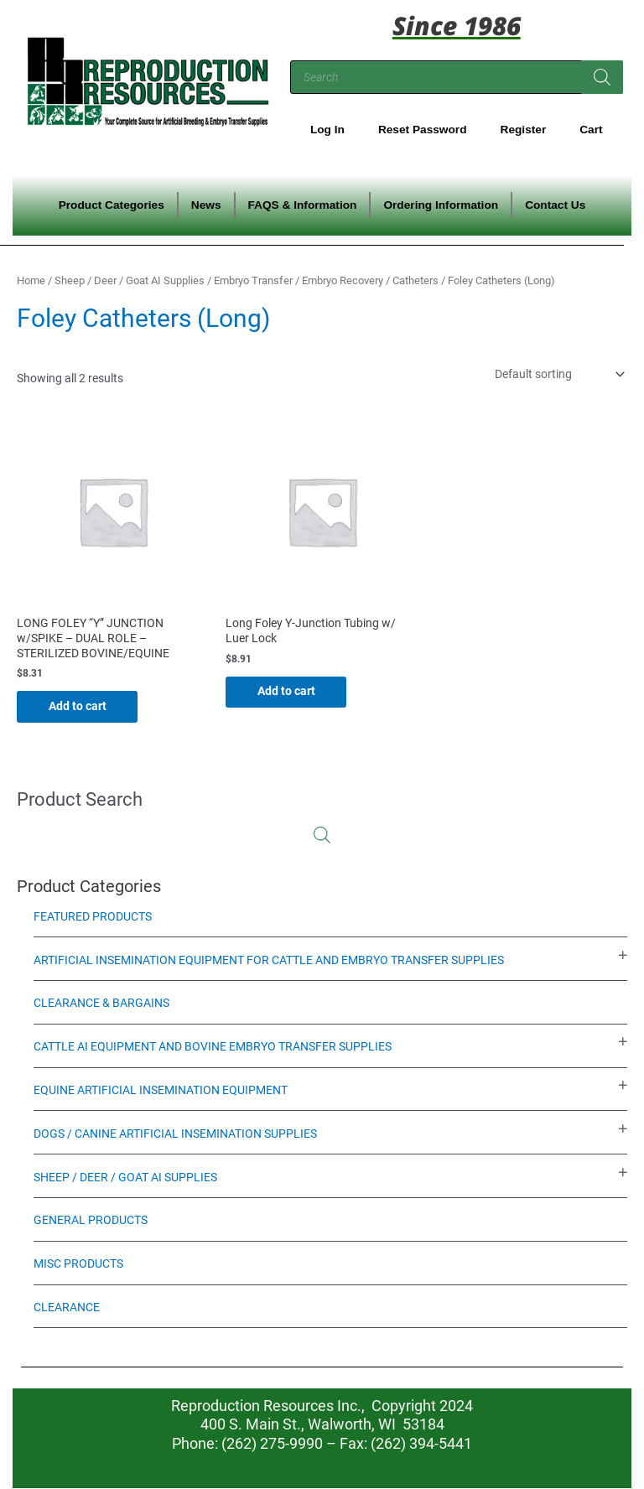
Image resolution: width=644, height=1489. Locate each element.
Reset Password (422, 129)
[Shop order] (558, 374)
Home (31, 280)
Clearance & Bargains (101, 1003)
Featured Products (93, 916)
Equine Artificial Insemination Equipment (161, 1090)
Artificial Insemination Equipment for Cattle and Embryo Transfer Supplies (269, 960)
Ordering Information (440, 205)
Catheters (415, 280)
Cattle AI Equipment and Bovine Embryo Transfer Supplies (213, 1047)
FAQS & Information (302, 205)
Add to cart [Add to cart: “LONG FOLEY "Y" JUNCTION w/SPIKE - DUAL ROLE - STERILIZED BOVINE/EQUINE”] (79, 706)
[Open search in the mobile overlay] (456, 77)
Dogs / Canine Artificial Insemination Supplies (175, 1133)
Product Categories (111, 205)
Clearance (67, 1307)
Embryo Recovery (342, 280)
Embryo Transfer (253, 280)
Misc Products (78, 1264)
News (206, 205)
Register (524, 129)
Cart (590, 129)
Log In (327, 129)
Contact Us (555, 205)
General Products (91, 1220)
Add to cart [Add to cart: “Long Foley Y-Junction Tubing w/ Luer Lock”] (288, 691)
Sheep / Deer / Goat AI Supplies (130, 280)
